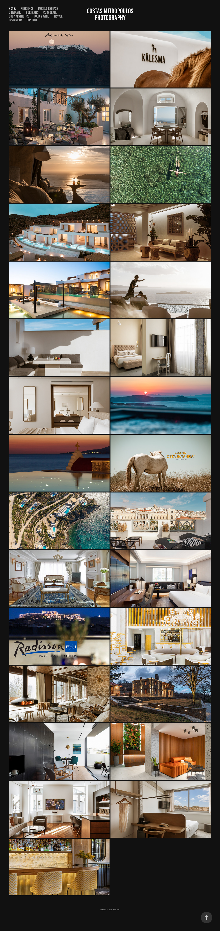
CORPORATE (50, 12)
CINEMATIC (15, 12)
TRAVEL (58, 16)
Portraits (32, 12)
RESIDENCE (27, 9)
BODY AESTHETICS (19, 16)
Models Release (48, 9)
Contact (32, 20)
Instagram (15, 20)
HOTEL (12, 9)
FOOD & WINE (41, 16)
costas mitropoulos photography (111, 14)
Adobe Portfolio (114, 910)
